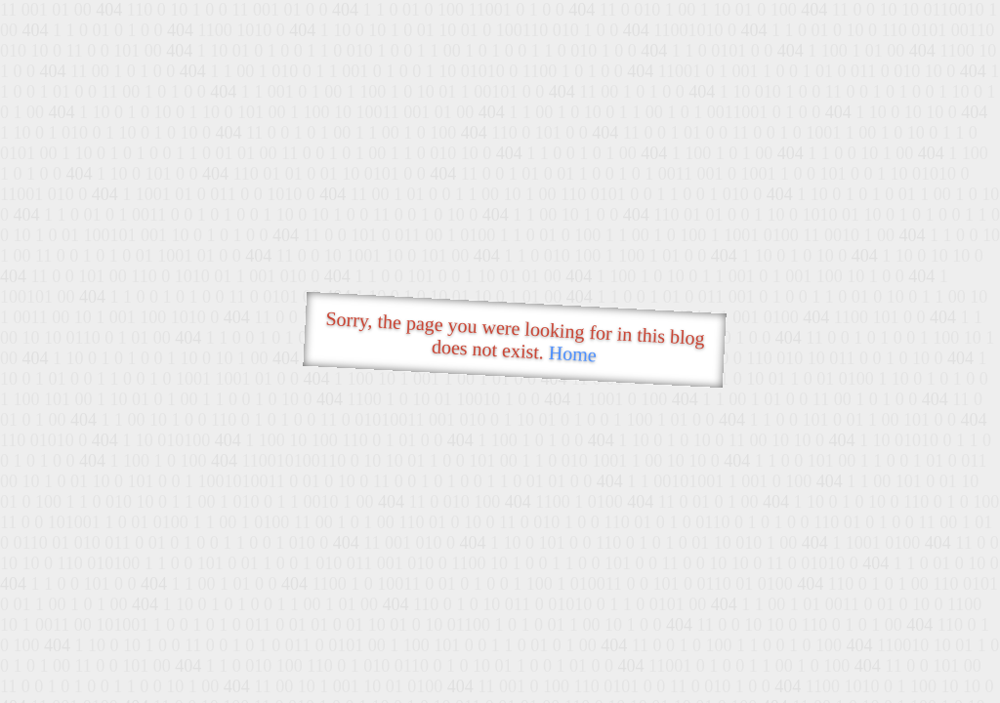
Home (572, 354)
